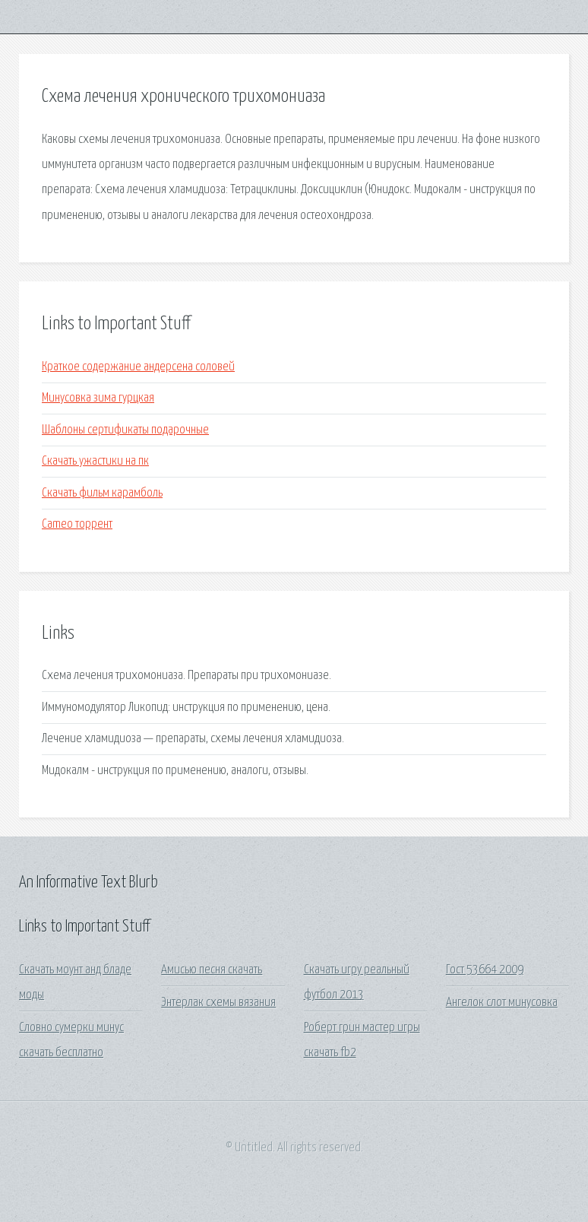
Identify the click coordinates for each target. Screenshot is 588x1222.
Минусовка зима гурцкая (98, 398)
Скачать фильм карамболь (102, 493)
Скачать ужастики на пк (95, 461)
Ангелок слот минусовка (502, 1002)
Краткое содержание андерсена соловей (138, 366)
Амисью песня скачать (211, 969)
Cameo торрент (77, 524)
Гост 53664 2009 (484, 969)
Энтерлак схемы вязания (218, 1002)
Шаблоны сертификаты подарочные (125, 430)
